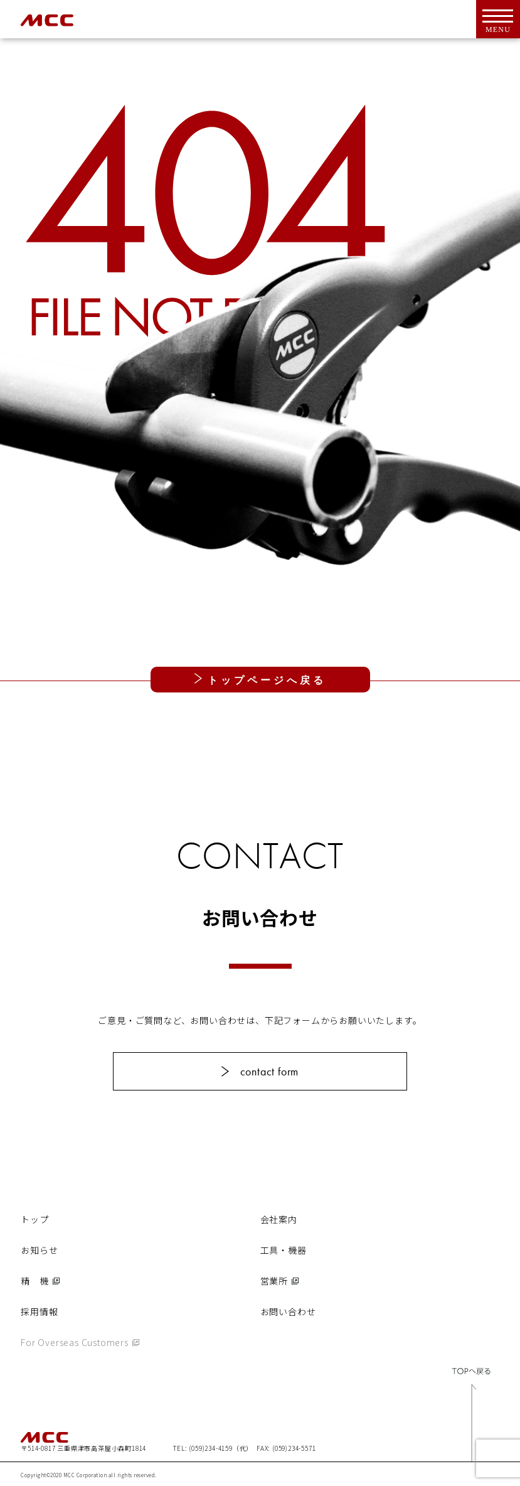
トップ (34, 1219)
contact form (269, 1071)
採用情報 (39, 1311)
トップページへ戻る (264, 680)
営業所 (274, 1280)
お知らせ (39, 1250)
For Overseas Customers (75, 1342)
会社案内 (278, 1219)
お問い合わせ (288, 1311)
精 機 (34, 1280)
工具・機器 (283, 1250)
